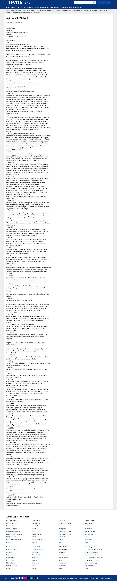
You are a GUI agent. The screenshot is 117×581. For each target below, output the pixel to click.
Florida (34, 560)
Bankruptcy (36, 523)
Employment (62, 529)
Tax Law (61, 539)
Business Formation (64, 523)
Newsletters (64, 7)
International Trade (64, 534)
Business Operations (65, 526)
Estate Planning (37, 534)
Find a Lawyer (10, 7)
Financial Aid (88, 529)
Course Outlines (90, 531)
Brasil (12, 10)
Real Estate (61, 537)
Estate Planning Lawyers (14, 534)
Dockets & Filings (11, 566)
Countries (61, 566)
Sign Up (107, 2)
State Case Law (37, 555)
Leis (24, 10)
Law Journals (89, 534)
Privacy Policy (94, 578)
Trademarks (62, 563)
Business (61, 521)
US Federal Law (12, 547)
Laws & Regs (54, 7)
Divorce (34, 529)
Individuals (36, 521)
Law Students (90, 521)
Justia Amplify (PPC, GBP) (92, 560)
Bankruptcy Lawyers (12, 523)
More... (8, 542)
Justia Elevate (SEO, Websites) (94, 558)
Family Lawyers (11, 537)
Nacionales (18, 10)
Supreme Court (11, 558)
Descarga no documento (14, 23)
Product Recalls (63, 558)
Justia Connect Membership (93, 549)
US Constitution (11, 549)
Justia (7, 10)
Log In (100, 2)
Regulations (10, 555)
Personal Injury (37, 539)
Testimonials (89, 566)
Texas (34, 566)
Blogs (86, 537)
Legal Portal (62, 578)
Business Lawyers (12, 526)
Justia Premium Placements (93, 555)
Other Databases (64, 547)
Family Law (35, 537)
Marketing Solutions (75, 7)
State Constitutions (38, 549)
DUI (33, 531)
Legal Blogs (62, 552)
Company (70, 578)
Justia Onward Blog (91, 563)
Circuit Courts (10, 560)
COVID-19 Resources (65, 549)
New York (35, 563)
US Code (9, 552)
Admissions (88, 526)
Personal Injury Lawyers (14, 539)
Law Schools (44, 7)
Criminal (35, 526)
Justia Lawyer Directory (92, 552)
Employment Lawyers (13, 531)
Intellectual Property (64, 531)
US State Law (37, 547)
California (35, 558)
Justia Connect (52, 578)
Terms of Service (83, 578)
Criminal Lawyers (11, 529)
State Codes (36, 552)
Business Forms (63, 555)
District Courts (10, 563)
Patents (60, 560)
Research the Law (33, 7)
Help (75, 578)
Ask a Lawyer (21, 7)
